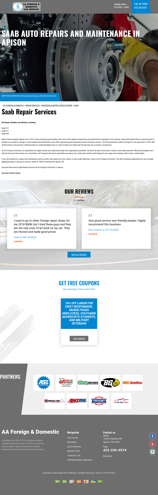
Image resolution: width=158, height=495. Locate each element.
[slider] (79, 197)
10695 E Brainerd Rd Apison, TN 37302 (33, 96)
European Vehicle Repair (11, 173)
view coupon (79, 338)
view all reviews (79, 254)
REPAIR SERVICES (33, 105)
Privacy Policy (109, 473)
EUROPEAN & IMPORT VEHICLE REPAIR (56, 105)
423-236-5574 (140, 7)
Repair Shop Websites (67, 473)
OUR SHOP (72, 438)
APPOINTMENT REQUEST (80, 460)
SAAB (76, 105)
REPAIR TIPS (73, 451)
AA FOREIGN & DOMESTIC (13, 105)
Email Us (107, 456)
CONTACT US (74, 455)
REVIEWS (71, 442)
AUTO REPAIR (74, 446)
